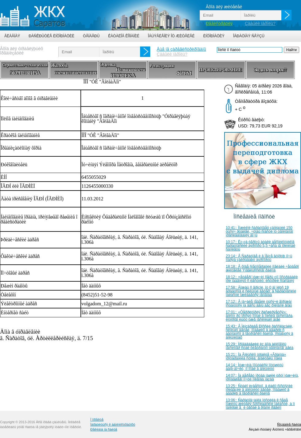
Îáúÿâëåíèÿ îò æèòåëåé (171, 36)
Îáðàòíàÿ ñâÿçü (248, 36)
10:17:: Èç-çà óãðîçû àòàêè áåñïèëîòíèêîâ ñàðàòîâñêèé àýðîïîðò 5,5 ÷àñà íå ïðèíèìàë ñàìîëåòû (260, 245)
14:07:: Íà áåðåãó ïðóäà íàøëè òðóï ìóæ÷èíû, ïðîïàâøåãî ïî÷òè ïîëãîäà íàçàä (262, 377)
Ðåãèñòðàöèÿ (219, 23)
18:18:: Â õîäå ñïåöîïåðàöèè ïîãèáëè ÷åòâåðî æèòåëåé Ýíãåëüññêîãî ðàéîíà (262, 268)
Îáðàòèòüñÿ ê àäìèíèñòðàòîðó (112, 424)
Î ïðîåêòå (97, 419)
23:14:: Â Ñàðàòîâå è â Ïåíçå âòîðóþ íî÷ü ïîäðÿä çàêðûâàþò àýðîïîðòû (259, 258)
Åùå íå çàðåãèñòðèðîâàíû (181, 49)
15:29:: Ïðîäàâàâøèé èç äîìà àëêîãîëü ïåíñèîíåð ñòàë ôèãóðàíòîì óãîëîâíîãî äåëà (259, 346)
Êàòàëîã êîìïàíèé (123, 36)
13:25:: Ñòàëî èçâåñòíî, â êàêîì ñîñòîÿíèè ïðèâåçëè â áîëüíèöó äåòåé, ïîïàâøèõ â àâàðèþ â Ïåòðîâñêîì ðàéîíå (259, 390)
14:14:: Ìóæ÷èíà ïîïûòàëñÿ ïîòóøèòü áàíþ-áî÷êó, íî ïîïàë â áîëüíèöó (254, 367)
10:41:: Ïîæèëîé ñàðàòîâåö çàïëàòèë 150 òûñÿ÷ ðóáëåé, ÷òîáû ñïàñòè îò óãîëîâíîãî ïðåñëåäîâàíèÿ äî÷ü (259, 231)
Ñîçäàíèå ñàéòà (289, 424)
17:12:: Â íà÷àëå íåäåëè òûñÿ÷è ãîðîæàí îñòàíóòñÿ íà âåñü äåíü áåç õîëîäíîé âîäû (259, 303)
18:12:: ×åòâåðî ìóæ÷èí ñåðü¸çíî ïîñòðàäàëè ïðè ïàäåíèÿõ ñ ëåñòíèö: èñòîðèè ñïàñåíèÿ (262, 279)
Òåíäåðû (91, 36)
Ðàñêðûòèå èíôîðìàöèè (51, 36)
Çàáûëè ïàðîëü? (260, 23)
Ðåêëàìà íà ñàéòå (103, 429)
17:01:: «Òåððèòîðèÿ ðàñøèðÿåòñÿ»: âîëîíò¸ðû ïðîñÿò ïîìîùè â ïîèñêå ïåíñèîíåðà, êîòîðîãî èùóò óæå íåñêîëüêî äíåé (259, 316)
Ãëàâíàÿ (12, 36)
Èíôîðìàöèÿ (214, 36)
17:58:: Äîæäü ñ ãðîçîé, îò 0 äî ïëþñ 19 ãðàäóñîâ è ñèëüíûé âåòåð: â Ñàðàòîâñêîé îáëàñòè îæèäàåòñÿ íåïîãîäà (261, 291)
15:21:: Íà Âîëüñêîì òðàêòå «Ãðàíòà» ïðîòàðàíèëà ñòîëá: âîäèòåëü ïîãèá (256, 356)
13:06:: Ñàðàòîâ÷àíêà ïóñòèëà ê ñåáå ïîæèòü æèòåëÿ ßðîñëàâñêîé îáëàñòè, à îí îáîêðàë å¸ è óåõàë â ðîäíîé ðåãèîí (260, 404)
